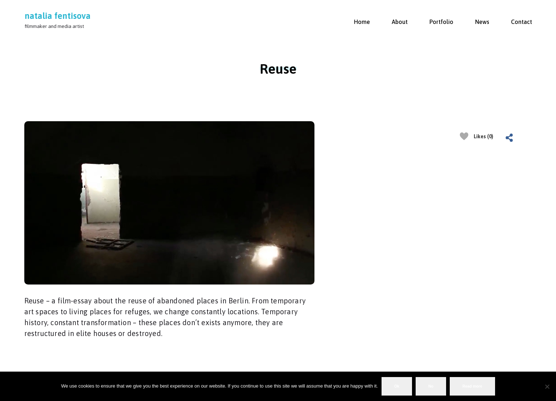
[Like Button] (464, 136)
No (430, 386)
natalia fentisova (58, 16)
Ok (396, 386)
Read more (472, 386)
